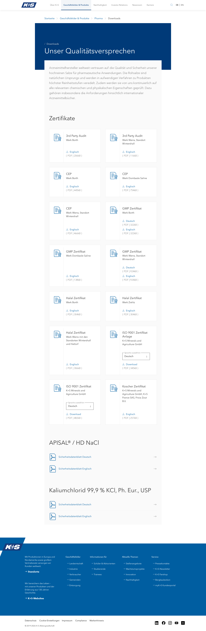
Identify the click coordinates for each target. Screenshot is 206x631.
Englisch (74, 151)
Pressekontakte (161, 563)
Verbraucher (74, 574)
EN (182, 5)
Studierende (98, 569)
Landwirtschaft (75, 563)
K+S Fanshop (160, 574)
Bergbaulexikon (161, 580)
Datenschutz (30, 620)
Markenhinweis (97, 620)
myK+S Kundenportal (164, 585)
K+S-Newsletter (161, 569)
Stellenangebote (132, 563)
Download (131, 364)
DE (177, 5)
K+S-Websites (34, 598)
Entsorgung (73, 585)
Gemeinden (74, 580)
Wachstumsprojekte (134, 569)
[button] (54, 5)
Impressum (67, 620)
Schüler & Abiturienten (103, 563)
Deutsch (130, 221)
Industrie (72, 569)
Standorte (32, 571)
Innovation (129, 574)
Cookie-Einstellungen (49, 620)
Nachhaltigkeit (131, 580)
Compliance (81, 620)
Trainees (96, 574)
